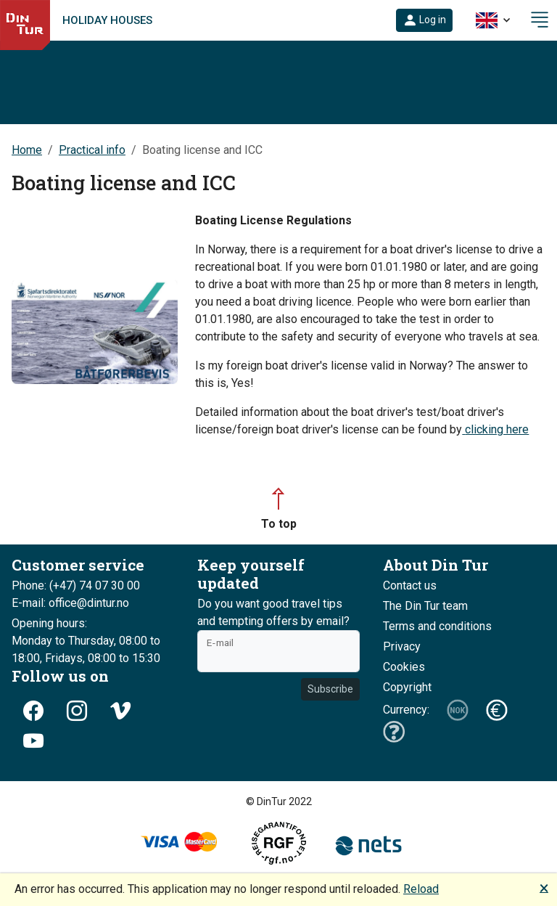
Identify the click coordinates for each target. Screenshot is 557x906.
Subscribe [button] (330, 689)
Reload (421, 889)
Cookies (404, 667)
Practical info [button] (92, 150)
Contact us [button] (410, 585)
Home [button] (27, 150)
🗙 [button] (544, 887)
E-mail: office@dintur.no (70, 603)
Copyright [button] (407, 687)
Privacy (402, 646)
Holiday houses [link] (107, 20)
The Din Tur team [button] (425, 606)
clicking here (497, 429)
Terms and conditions (437, 626)
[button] (424, 20)
